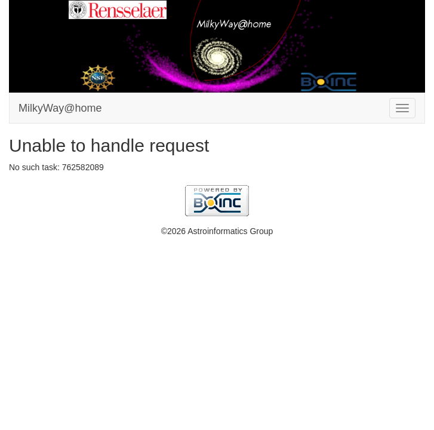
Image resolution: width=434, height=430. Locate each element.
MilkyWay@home (60, 108)
